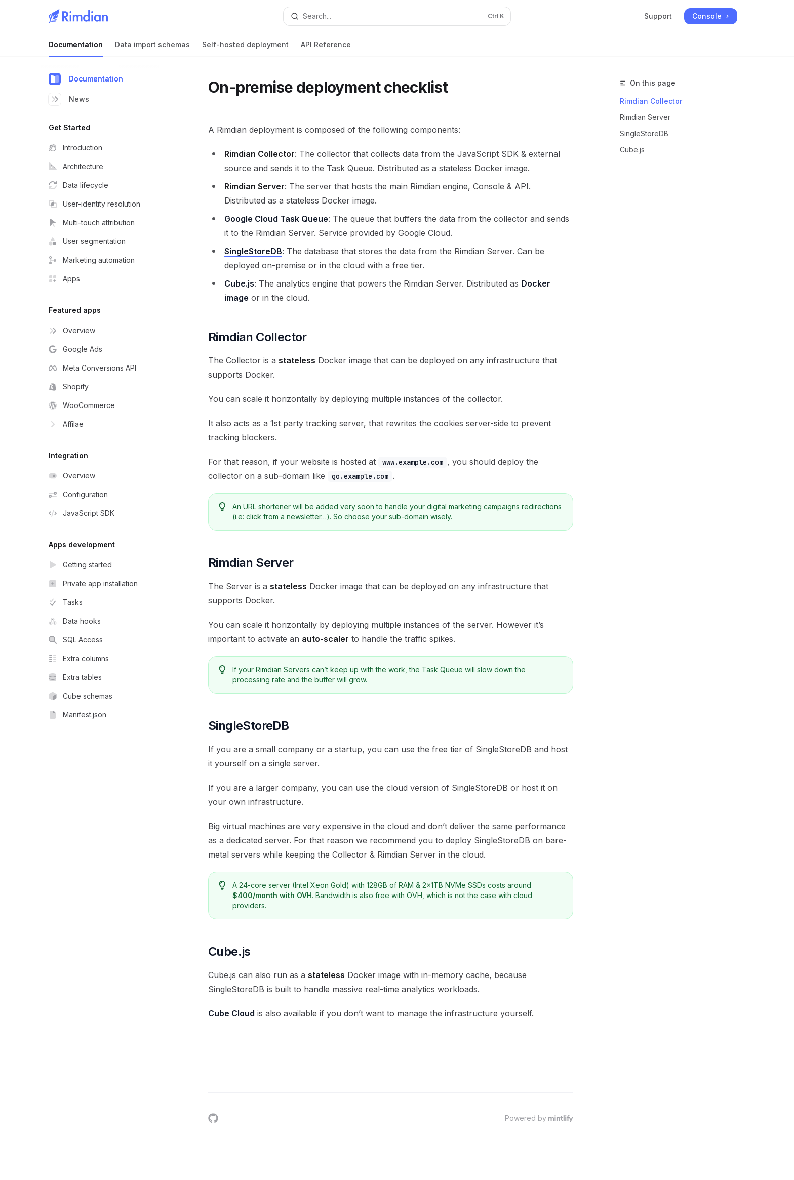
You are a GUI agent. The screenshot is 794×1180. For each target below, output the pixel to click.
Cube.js (632, 149)
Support (658, 16)
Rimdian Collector (651, 101)
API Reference (326, 48)
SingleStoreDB (644, 133)
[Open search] (397, 16)
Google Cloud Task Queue (276, 219)
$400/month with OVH (272, 895)
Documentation (76, 48)
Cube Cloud (231, 1013)
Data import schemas (152, 48)
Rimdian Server (645, 117)
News (69, 99)
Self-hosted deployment (245, 48)
